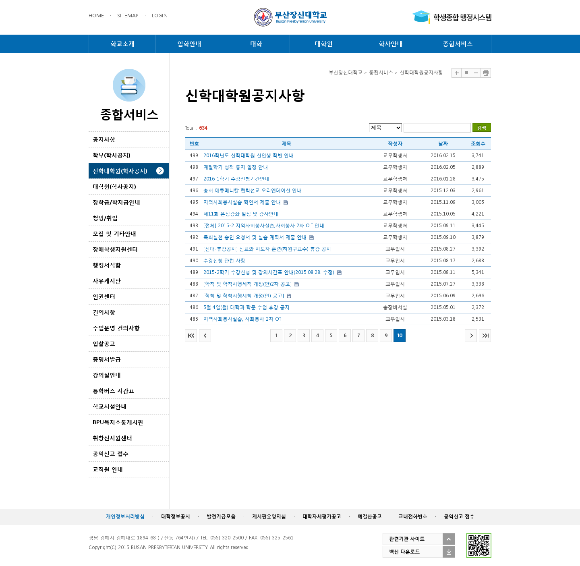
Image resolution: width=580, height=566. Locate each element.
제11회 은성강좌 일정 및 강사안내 (240, 214)
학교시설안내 (109, 406)
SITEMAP (128, 15)
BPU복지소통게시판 (118, 422)
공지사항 (104, 139)
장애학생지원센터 (115, 249)
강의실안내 (107, 375)
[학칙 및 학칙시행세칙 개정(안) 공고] (243, 295)
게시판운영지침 (269, 516)
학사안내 (391, 43)
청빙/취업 (105, 218)
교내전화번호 (412, 516)
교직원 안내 (108, 469)
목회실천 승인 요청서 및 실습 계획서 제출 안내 (255, 237)
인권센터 (104, 296)
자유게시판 (107, 280)
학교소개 (122, 43)
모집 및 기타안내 (114, 233)
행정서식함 (107, 265)
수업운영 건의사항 (116, 328)
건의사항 (104, 312)
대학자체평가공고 (321, 516)
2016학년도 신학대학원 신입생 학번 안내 (248, 155)
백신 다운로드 (404, 552)
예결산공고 (370, 516)
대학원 (324, 43)
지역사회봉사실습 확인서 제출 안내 (242, 202)
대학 (256, 43)
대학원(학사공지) (114, 186)
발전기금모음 (221, 516)
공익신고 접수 (110, 453)
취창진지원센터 (112, 438)
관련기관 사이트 (407, 539)
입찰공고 (104, 343)
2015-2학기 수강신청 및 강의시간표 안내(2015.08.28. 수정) (268, 272)
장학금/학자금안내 (116, 202)
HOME (96, 15)
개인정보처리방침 (125, 516)
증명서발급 (107, 359)
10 (399, 335)
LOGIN (160, 15)
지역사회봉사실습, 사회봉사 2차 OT (242, 319)
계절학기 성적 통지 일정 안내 (235, 167)
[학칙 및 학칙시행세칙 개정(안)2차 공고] (247, 284)
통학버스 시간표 (113, 390)
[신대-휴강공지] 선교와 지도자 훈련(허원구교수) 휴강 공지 (267, 249)
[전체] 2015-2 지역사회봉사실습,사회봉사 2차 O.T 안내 (263, 225)
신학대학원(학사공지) (120, 170)
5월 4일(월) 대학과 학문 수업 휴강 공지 (246, 307)
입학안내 (189, 43)
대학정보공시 (175, 516)
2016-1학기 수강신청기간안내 (236, 179)
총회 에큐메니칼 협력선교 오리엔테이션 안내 (252, 190)
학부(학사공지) (111, 155)
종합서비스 (458, 43)
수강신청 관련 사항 (224, 260)
